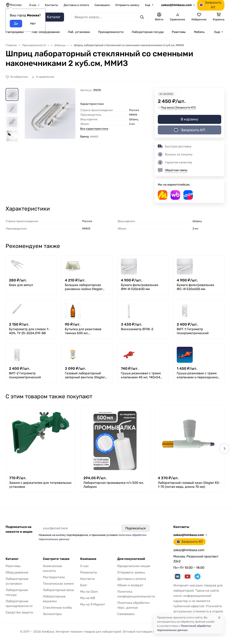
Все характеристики (94, 128)
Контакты (51, 5)
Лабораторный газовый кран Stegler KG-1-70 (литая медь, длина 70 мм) (189, 485)
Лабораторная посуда (148, 32)
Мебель (199, 32)
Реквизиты (88, 572)
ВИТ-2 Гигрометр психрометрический (25, 375)
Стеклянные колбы (57, 607)
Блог (83, 585)
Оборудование (17, 572)
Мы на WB (87, 598)
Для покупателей (131, 558)
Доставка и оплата (76, 5)
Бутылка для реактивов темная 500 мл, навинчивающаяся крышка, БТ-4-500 (86, 331)
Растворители (54, 577)
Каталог (12, 558)
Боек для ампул (21, 285)
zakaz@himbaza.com (176, 5)
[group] (50, 123)
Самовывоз (102, 5)
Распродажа (15, 32)
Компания (88, 558)
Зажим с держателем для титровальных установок (40, 485)
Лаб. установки (79, 32)
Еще (147, 5)
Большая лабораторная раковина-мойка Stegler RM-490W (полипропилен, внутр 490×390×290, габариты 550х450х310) (84, 287)
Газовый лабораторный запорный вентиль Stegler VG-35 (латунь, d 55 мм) (85, 375)
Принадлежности (110, 32)
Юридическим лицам (133, 566)
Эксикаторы (52, 614)
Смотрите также (56, 558)
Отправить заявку (127, 5)
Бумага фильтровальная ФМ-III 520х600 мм (139, 287)
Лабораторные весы (58, 590)
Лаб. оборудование (46, 32)
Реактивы (179, 32)
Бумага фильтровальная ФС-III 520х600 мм (195, 287)
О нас (33, 5)
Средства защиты (19, 612)
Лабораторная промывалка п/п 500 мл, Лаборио (113, 485)
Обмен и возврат (130, 585)
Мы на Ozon (89, 591)
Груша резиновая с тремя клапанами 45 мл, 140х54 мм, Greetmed (141, 375)
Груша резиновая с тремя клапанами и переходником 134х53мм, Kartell (198, 375)
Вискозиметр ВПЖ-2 (137, 329)
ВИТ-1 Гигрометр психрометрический (193, 331)
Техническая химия (58, 583)
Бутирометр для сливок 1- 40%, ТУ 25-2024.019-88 (29, 331)
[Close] (219, 617)
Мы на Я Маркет (92, 604)
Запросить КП (189, 130)
